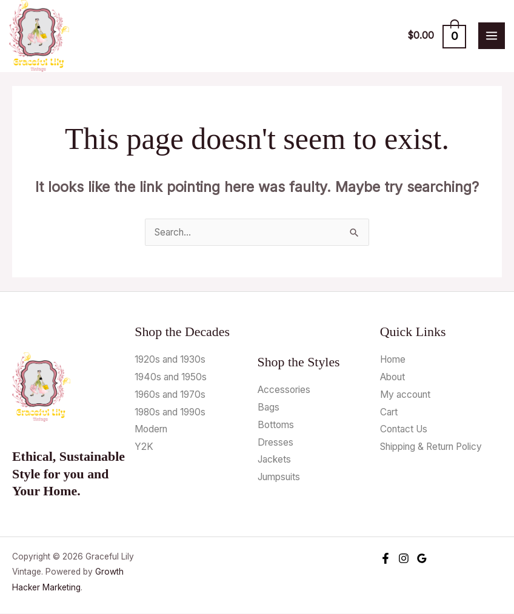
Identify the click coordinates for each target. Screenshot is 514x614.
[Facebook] (385, 558)
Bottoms (276, 425)
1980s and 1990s (170, 412)
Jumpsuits (279, 477)
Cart (389, 412)
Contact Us (403, 429)
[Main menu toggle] (491, 36)
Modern (151, 429)
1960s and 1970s (170, 395)
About (392, 377)
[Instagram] (403, 558)
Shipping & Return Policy (431, 447)
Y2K (144, 447)
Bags (268, 408)
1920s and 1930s (170, 360)
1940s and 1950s (171, 377)
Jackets (274, 460)
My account (405, 395)
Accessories (284, 390)
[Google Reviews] (421, 558)
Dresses (275, 443)
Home (393, 360)
